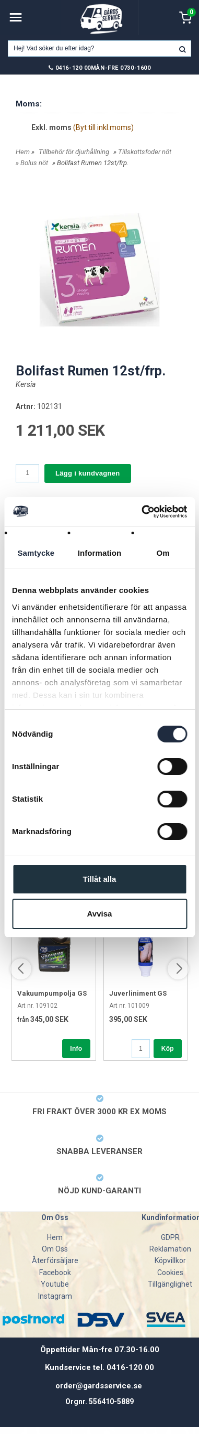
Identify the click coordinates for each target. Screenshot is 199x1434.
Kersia (26, 384)
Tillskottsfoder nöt (144, 152)
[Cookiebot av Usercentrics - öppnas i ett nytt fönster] (142, 512)
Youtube (55, 1284)
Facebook (55, 1272)
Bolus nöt (34, 163)
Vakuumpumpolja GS (52, 993)
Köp (167, 1048)
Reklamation (170, 1249)
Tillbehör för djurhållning (74, 152)
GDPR (170, 1237)
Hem (23, 152)
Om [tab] (163, 552)
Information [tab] (100, 552)
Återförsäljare (55, 1260)
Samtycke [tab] (35, 552)
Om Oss (55, 1249)
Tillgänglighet (170, 1284)
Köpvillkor (170, 1260)
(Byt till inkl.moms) (103, 127)
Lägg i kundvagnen (87, 473)
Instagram (55, 1296)
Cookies (170, 1272)
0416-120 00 (73, 67)
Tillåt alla (99, 879)
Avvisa (99, 913)
